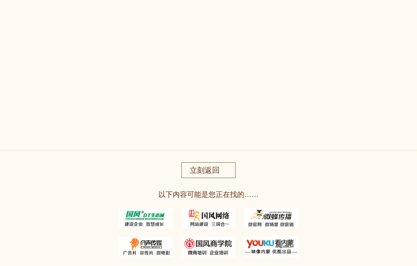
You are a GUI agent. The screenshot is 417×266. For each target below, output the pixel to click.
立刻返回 (205, 170)
